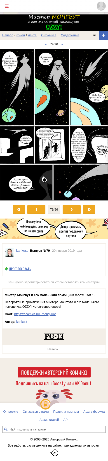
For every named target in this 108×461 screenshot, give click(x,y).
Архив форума (94, 411)
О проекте (10, 411)
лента (32, 35)
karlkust (21, 322)
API (66, 419)
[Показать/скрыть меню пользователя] (101, 6)
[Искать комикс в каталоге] (5, 429)
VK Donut (83, 383)
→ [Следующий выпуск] (61, 44)
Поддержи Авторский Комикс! (54, 372)
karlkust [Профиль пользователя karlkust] (22, 250)
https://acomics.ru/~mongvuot (35, 314)
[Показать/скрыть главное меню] (7, 6)
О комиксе (48, 35)
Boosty (59, 383)
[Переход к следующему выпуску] (54, 124)
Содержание (70, 35)
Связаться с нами (36, 411)
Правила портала (66, 411)
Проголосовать (20, 268)
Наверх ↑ (54, 349)
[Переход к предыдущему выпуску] (13, 124)
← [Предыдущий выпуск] (46, 44)
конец (20, 35)
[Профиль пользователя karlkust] (9, 252)
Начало (7, 35)
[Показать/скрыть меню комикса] (94, 35)
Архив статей (49, 419)
